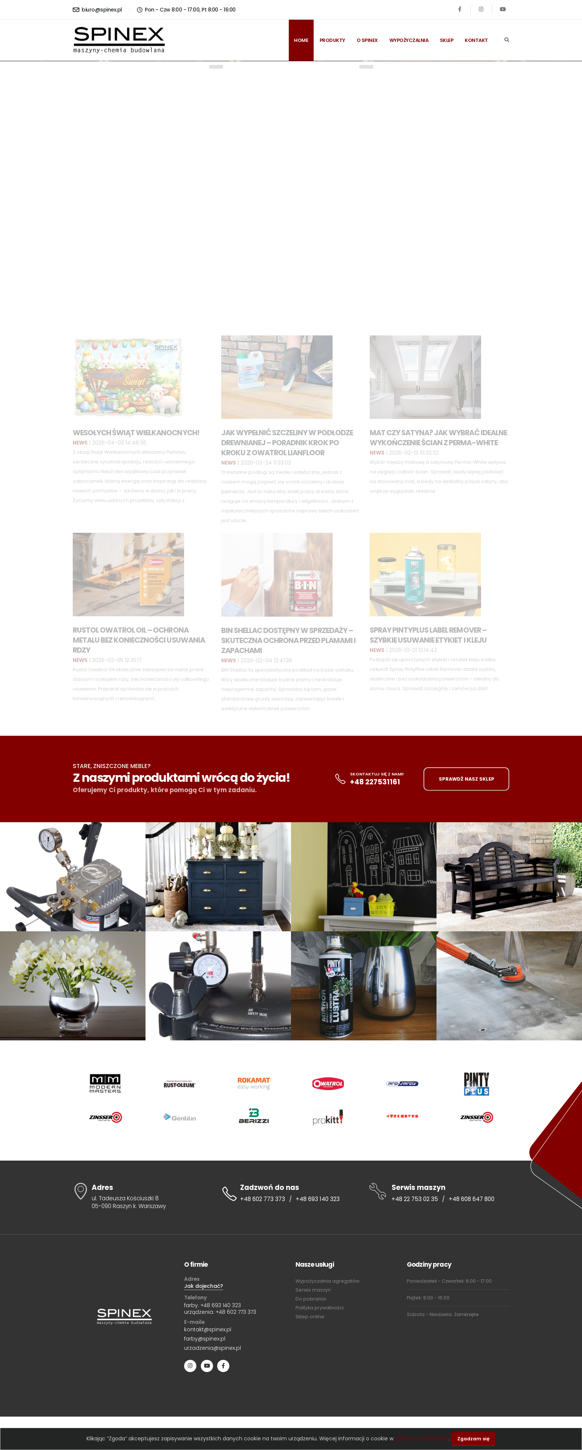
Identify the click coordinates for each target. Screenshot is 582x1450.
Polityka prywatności (319, 1308)
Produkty (332, 40)
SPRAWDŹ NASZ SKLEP (466, 779)
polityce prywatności (422, 1438)
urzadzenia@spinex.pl (212, 1348)
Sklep (447, 40)
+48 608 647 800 (471, 1199)
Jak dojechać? (203, 1286)
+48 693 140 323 (318, 1199)
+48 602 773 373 (262, 1199)
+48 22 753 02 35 (415, 1199)
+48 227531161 (375, 782)
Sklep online (309, 1316)
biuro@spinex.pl (97, 9)
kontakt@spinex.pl (207, 1329)
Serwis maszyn (313, 1290)
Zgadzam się (473, 1439)
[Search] (506, 40)
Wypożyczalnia (409, 40)
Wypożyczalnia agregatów (327, 1281)
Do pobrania (310, 1299)
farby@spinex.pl (204, 1338)
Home (301, 40)
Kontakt (476, 40)
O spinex (367, 40)
